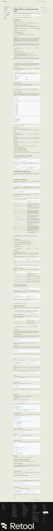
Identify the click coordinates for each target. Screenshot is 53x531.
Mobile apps (14, 510)
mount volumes (19, 84)
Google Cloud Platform (34, 26)
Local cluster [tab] (36, 248)
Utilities (34, 509)
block (16, 41)
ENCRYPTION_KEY (18, 244)
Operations (24, 507)
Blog (34, 510)
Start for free (45, 512)
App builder (14, 509)
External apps (14, 515)
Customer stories (36, 513)
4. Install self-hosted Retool (44, 11)
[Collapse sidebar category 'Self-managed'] (12, 9)
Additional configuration (44, 12)
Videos (34, 515)
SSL (34, 216)
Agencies (24, 515)
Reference (5, 17)
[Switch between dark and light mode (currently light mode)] (45, 1)
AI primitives (14, 507)
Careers (44, 506)
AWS (37, 26)
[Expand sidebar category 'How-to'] (12, 16)
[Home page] (15, 7)
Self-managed (5, 9)
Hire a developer (36, 521)
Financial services (25, 509)
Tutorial (15, 498)
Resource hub (35, 516)
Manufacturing (25, 510)
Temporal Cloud (26, 43)
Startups (24, 513)
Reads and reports (36, 512)
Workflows (14, 512)
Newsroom (45, 509)
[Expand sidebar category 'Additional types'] (12, 15)
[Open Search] (47, 1)
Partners (44, 507)
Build (3, 504)
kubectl (22, 28)
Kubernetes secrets (33, 181)
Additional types (7, 15)
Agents (13, 506)
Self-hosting (14, 516)
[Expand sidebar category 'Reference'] (12, 17)
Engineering (24, 506)
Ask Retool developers (37, 499)
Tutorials (5, 11)
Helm (27, 17)
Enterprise (24, 512)
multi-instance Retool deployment (24, 55)
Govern (3, 509)
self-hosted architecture (20, 34)
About (44, 504)
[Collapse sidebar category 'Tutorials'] (12, 11)
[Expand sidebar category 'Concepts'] (12, 19)
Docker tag (27, 472)
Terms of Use (44, 517)
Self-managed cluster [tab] (28, 248)
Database (14, 513)
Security (44, 519)
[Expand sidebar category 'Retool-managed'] (12, 8)
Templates (35, 507)
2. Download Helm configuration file (45, 9)
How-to (5, 16)
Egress (32, 124)
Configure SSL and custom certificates (18, 396)
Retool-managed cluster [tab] (18, 248)
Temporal (38, 124)
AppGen (14, 504)
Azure (15, 27)
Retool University (36, 519)
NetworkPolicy (37, 265)
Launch (3, 506)
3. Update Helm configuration (44, 10)
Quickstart (5, 10)
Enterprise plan (28, 15)
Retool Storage (37, 228)
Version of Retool (29, 210)
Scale (3, 507)
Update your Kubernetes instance (45, 13)
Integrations (35, 506)
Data (23, 504)
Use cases (35, 504)
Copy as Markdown (38, 13)
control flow (28, 41)
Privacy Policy (44, 518)
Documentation (35, 518)
